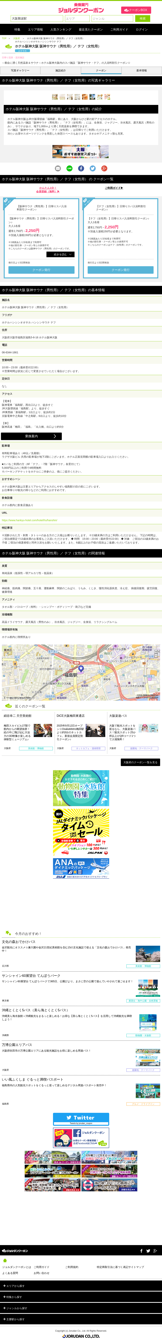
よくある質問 (10, 1272)
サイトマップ (136, 1267)
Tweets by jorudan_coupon (81, 1123)
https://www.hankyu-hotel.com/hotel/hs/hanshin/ (29, 520)
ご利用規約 (71, 1267)
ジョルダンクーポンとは (16, 1267)
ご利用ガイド (41, 1267)
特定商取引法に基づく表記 (112, 1267)
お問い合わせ (41, 1272)
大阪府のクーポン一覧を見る (140, 762)
